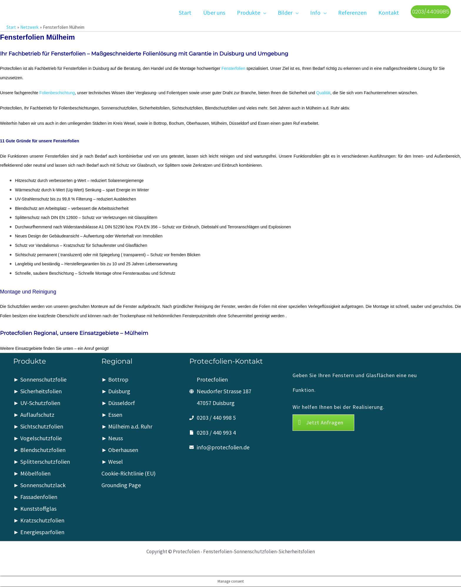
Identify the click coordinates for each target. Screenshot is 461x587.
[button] (263, 11)
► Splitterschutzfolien (41, 461)
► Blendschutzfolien (39, 450)
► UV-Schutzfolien (36, 403)
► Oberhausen (119, 450)
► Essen (112, 415)
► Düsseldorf (118, 403)
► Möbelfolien (32, 473)
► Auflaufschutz (33, 415)
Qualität (323, 93)
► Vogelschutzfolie (37, 438)
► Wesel (112, 461)
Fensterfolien (233, 68)
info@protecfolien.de (223, 447)
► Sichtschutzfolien (38, 426)
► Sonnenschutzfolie (39, 379)
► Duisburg (116, 391)
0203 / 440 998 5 (216, 417)
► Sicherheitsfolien (37, 391)
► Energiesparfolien (38, 532)
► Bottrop (115, 379)
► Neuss (112, 438)
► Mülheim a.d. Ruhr (127, 426)
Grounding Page (121, 485)
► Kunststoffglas (34, 508)
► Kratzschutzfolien (38, 520)
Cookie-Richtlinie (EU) (128, 473)
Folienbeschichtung (57, 93)
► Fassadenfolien (35, 497)
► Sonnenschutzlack (39, 485)
